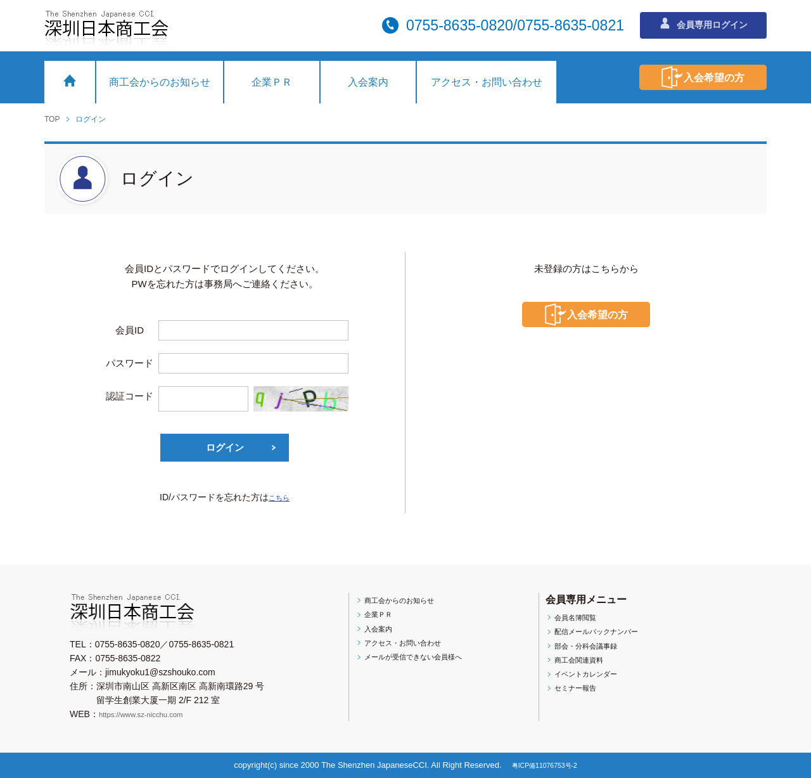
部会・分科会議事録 (591, 648)
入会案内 (368, 82)
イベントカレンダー (591, 678)
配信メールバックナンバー (604, 633)
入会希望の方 (687, 77)
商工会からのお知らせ (159, 82)
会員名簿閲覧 (578, 618)
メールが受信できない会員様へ (423, 661)
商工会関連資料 (582, 663)
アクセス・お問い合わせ (486, 82)
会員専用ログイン (703, 24)
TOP (52, 119)
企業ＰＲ (272, 82)
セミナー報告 (578, 694)
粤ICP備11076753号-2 (545, 765)
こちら (278, 497)
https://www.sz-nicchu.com (151, 714)
